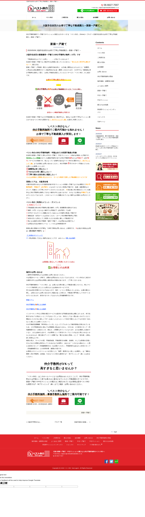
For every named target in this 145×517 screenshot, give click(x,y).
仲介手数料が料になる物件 (36, 307)
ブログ (89, 34)
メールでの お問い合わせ (66, 145)
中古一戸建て (102, 95)
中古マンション (102, 100)
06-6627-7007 (44, 142)
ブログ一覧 (58, 426)
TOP (115, 436)
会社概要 (95, 17)
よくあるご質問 (102, 86)
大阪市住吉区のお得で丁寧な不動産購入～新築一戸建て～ (59, 50)
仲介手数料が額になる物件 (36, 311)
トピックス (101, 117)
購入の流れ (80, 17)
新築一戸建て (86, 417)
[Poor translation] (5, 487)
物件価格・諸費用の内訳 (105, 81)
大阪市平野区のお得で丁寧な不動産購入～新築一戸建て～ (35, 426)
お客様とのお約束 (60, 270)
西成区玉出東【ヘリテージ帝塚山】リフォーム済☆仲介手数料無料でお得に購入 (107, 147)
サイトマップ (81, 449)
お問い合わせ (111, 17)
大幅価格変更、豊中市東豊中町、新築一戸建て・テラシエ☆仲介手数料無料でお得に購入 (107, 137)
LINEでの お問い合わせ (81, 145)
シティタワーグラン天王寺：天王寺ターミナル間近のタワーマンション (106, 157)
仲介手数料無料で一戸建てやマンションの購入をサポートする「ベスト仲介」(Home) (55, 34)
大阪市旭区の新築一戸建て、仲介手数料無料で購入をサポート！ (81, 426)
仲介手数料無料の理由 (105, 76)
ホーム (34, 17)
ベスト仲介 (49, 17)
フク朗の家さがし (95, 449)
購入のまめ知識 (102, 105)
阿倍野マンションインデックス (106, 111)
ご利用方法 (64, 17)
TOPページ (101, 121)
